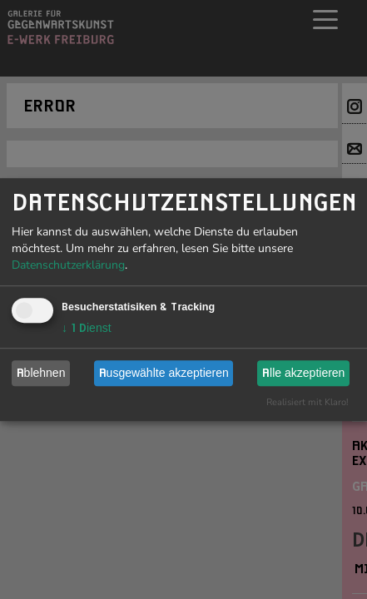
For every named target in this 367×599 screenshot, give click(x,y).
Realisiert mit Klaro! (307, 402)
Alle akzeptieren (303, 373)
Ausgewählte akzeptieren (164, 373)
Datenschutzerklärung (68, 265)
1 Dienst (87, 328)
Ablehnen (41, 373)
